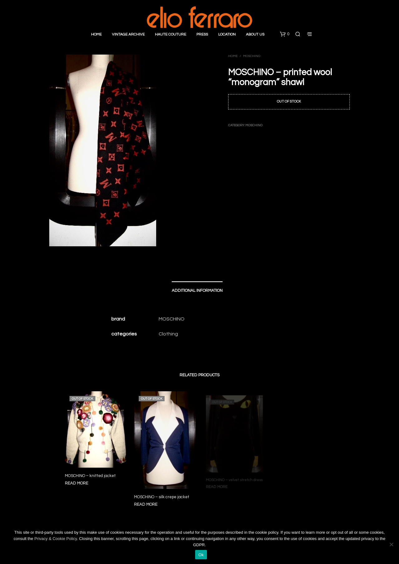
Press (202, 34)
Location (227, 34)
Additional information (197, 290)
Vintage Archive (128, 34)
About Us (255, 34)
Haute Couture (170, 34)
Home (96, 34)
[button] (284, 34)
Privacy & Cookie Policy (55, 538)
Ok (201, 554)
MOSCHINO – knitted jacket (90, 476)
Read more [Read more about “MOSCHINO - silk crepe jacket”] (147, 501)
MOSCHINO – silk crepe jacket (162, 494)
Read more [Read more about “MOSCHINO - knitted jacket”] (76, 483)
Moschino (251, 56)
